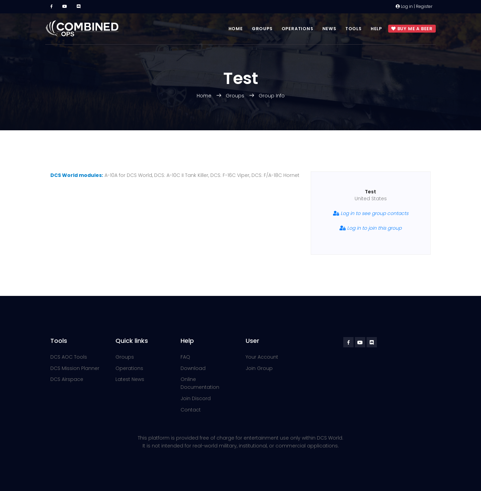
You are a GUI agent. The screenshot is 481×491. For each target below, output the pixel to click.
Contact (191, 409)
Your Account (262, 357)
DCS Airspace (66, 379)
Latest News (129, 379)
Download (193, 368)
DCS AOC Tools (68, 357)
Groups (262, 29)
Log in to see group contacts (370, 213)
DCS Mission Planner (74, 368)
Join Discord (196, 398)
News (329, 29)
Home (236, 29)
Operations (297, 29)
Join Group (259, 368)
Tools (353, 29)
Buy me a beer (412, 29)
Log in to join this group (371, 228)
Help (376, 29)
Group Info (272, 95)
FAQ (185, 357)
